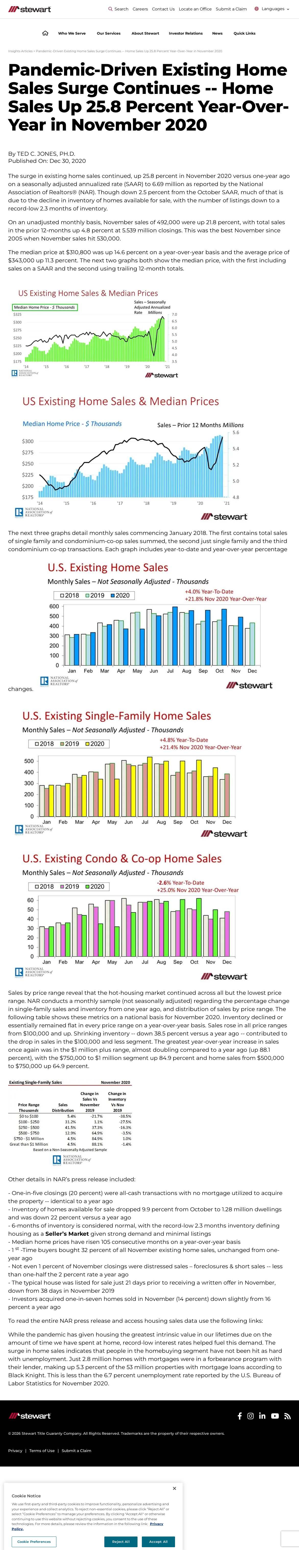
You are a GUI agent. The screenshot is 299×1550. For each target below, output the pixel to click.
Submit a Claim (231, 9)
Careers (140, 9)
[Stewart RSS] (287, 1417)
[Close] (174, 1502)
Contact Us (163, 9)
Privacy (15, 1450)
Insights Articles (20, 51)
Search (118, 9)
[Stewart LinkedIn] (262, 1417)
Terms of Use (42, 1450)
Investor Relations (186, 33)
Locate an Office (195, 9)
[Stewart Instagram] (250, 1417)
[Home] (45, 33)
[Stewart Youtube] (275, 1417)
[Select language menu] (272, 9)
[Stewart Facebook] (240, 1417)
